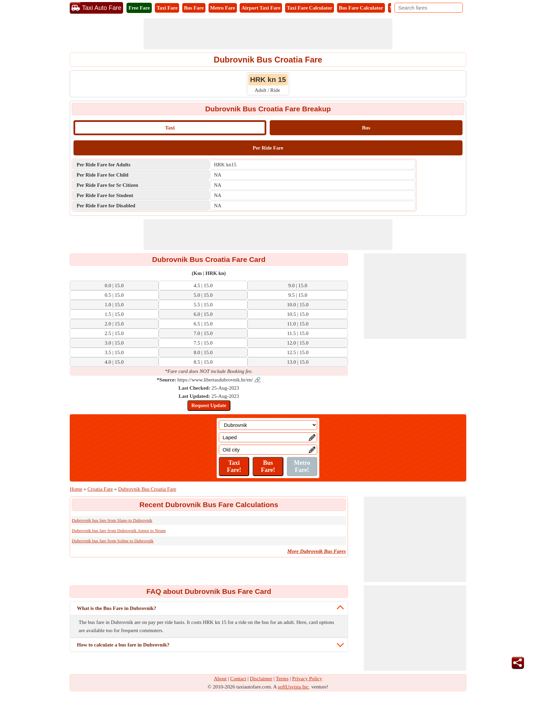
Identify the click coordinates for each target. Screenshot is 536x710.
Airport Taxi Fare (260, 8)
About (220, 678)
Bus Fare (194, 8)
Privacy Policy (307, 678)
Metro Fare (222, 8)
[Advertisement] (268, 33)
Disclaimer (261, 678)
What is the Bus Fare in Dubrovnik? (116, 608)
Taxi (170, 127)
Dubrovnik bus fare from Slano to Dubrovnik (112, 520)
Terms (282, 678)
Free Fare (139, 8)
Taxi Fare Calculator (309, 8)
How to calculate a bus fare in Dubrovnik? (123, 645)
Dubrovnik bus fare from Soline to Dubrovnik (112, 540)
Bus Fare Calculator (361, 8)
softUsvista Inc (293, 687)
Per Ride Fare (268, 148)
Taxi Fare (167, 8)
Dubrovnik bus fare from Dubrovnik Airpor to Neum (119, 530)
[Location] (268, 425)
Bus (366, 127)
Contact (238, 678)
